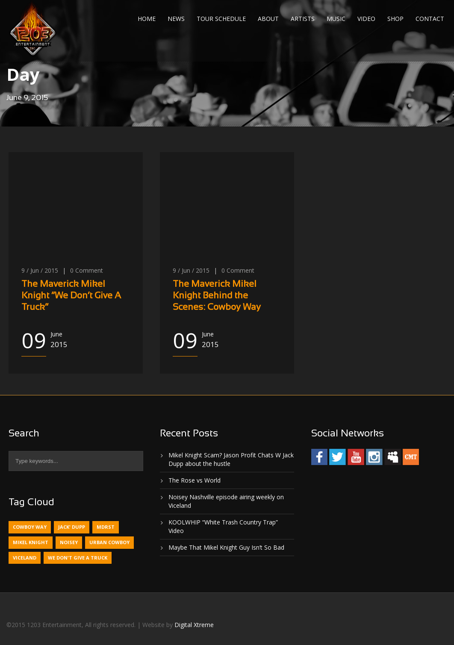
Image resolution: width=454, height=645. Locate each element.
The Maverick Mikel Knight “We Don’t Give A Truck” (71, 296)
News (176, 19)
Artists (303, 19)
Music (336, 19)
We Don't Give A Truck (77, 557)
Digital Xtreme (194, 625)
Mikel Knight (30, 542)
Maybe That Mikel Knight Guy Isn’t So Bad (226, 547)
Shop (395, 19)
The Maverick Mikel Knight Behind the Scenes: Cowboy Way (217, 296)
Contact (430, 19)
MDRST (106, 527)
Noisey (69, 542)
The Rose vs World (194, 480)
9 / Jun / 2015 (39, 270)
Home (147, 19)
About (268, 19)
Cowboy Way (30, 527)
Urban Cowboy (109, 542)
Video (366, 19)
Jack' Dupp (71, 527)
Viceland (24, 557)
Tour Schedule (221, 19)
